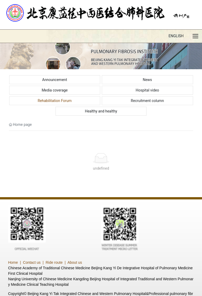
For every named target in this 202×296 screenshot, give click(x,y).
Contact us (32, 262)
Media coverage (55, 90)
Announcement (54, 80)
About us (74, 262)
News (147, 80)
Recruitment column (147, 101)
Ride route (54, 262)
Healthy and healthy (101, 111)
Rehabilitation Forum (55, 101)
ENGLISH (176, 36)
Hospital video (147, 90)
